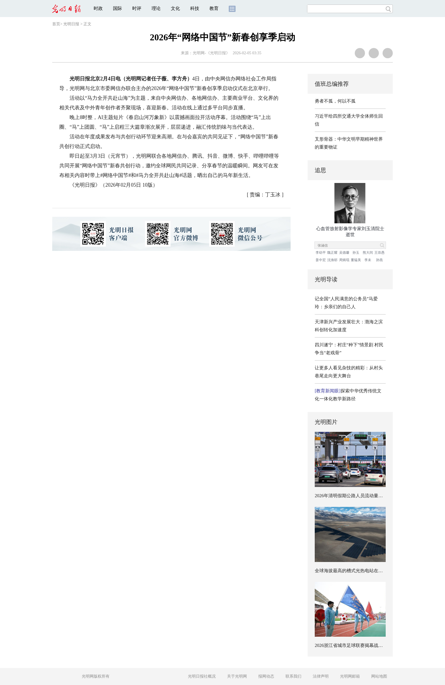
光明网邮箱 (350, 676)
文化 (175, 8)
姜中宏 (321, 260)
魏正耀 (332, 253)
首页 (56, 24)
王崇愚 (379, 253)
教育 (214, 8)
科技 (194, 8)
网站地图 (379, 676)
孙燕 (379, 260)
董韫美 (356, 260)
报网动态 (266, 676)
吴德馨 (344, 253)
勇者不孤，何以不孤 (335, 101)
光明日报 (71, 24)
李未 (367, 260)
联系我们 (293, 676)
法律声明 (321, 676)
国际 (117, 8)
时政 (98, 8)
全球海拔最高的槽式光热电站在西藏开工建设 (360, 570)
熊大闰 (368, 253)
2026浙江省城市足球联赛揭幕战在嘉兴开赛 (358, 645)
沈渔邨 (332, 260)
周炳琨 (344, 260)
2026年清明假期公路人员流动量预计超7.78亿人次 (364, 495)
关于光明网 (237, 676)
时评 (136, 8)
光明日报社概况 (202, 676)
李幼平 (321, 253)
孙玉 (355, 253)
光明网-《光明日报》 (211, 53)
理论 (156, 8)
